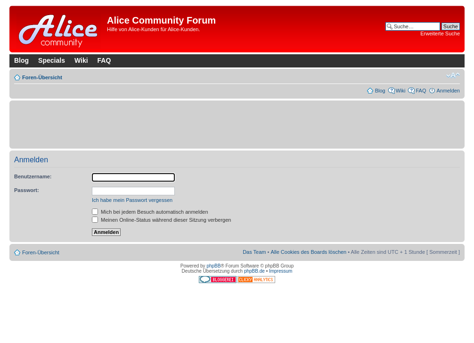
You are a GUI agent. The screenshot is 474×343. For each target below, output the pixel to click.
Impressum (280, 271)
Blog (21, 60)
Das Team (254, 252)
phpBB (213, 265)
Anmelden (448, 90)
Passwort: (26, 190)
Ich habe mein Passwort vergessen (132, 200)
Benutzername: (32, 176)
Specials (51, 60)
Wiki (81, 60)
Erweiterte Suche (440, 33)
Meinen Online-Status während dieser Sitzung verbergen (161, 220)
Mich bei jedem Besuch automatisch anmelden (150, 212)
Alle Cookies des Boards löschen (308, 252)
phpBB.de (254, 271)
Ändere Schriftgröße (453, 75)
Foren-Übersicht (42, 77)
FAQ (104, 60)
